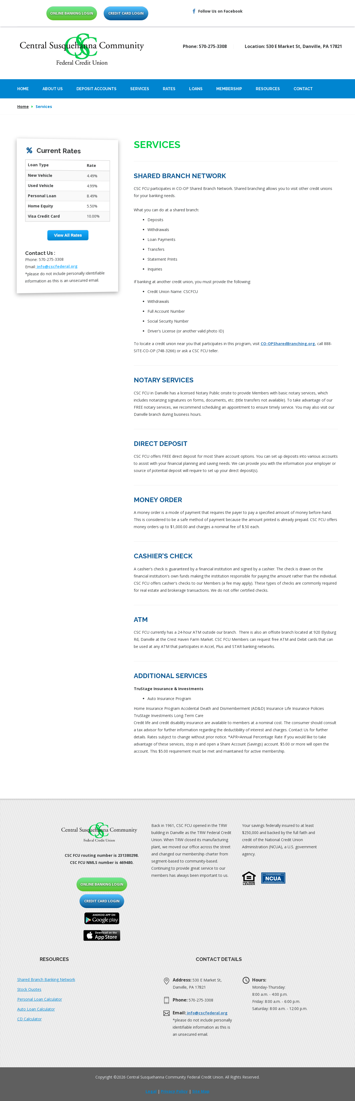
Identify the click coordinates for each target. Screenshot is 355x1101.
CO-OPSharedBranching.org (288, 343)
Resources (268, 89)
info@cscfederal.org (57, 266)
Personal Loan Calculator (39, 999)
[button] (249, 878)
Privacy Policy (174, 1091)
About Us (52, 89)
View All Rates (68, 235)
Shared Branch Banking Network (46, 979)
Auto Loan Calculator (36, 1009)
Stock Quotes (29, 989)
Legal (151, 1091)
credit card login (125, 13)
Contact (303, 89)
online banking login (71, 13)
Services (139, 89)
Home (23, 89)
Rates (169, 89)
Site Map (200, 1091)
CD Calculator (29, 1019)
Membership (229, 89)
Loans (196, 89)
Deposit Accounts (96, 89)
